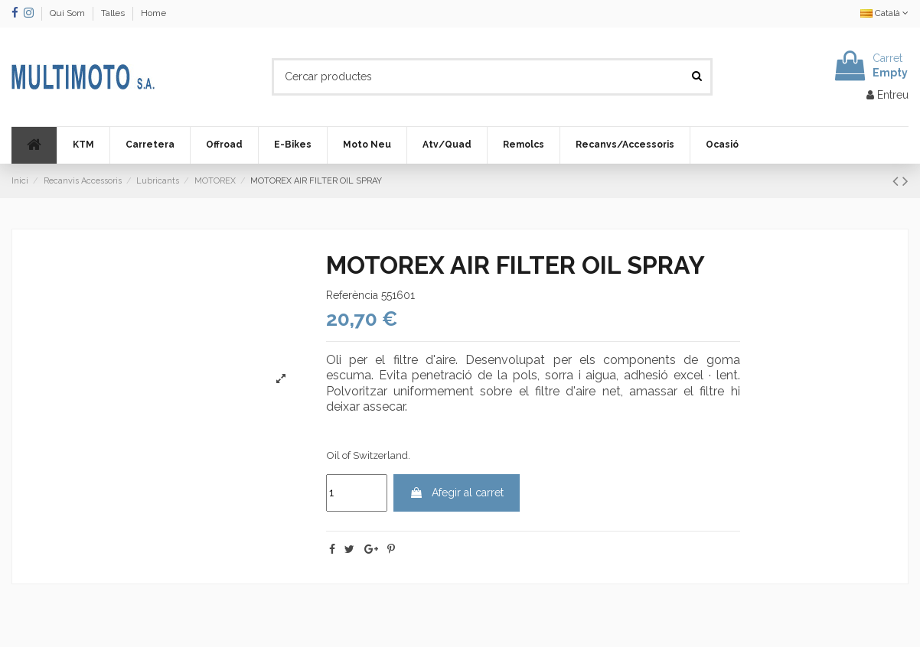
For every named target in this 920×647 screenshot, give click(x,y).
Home (153, 13)
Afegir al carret (456, 492)
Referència (352, 295)
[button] (83, 145)
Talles (114, 13)
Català (884, 13)
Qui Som (68, 13)
